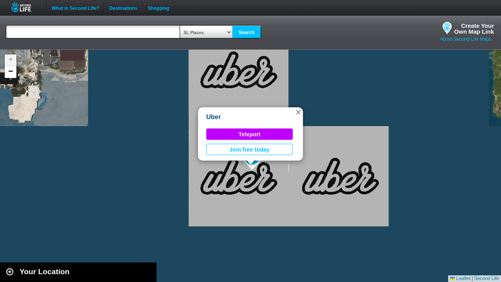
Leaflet (460, 278)
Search (246, 32)
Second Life (25, 7)
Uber (213, 117)
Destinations (123, 7)
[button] (298, 112)
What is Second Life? (75, 7)
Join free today (249, 149)
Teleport (250, 134)
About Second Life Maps (465, 39)
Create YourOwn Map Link (474, 28)
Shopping (158, 7)
